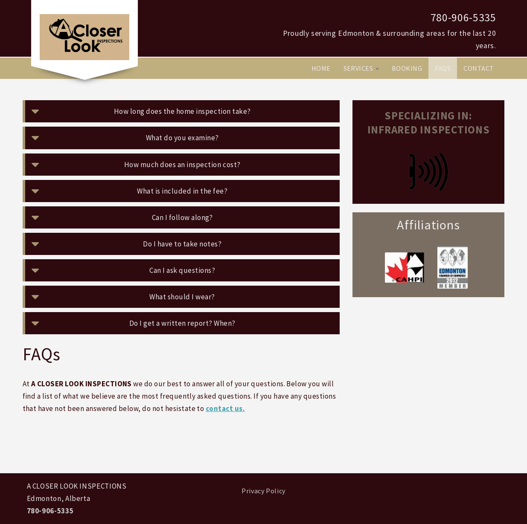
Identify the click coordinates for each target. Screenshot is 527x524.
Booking (407, 68)
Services (361, 68)
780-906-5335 (463, 17)
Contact (478, 68)
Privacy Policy (263, 490)
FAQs (443, 68)
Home (321, 68)
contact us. (225, 408)
